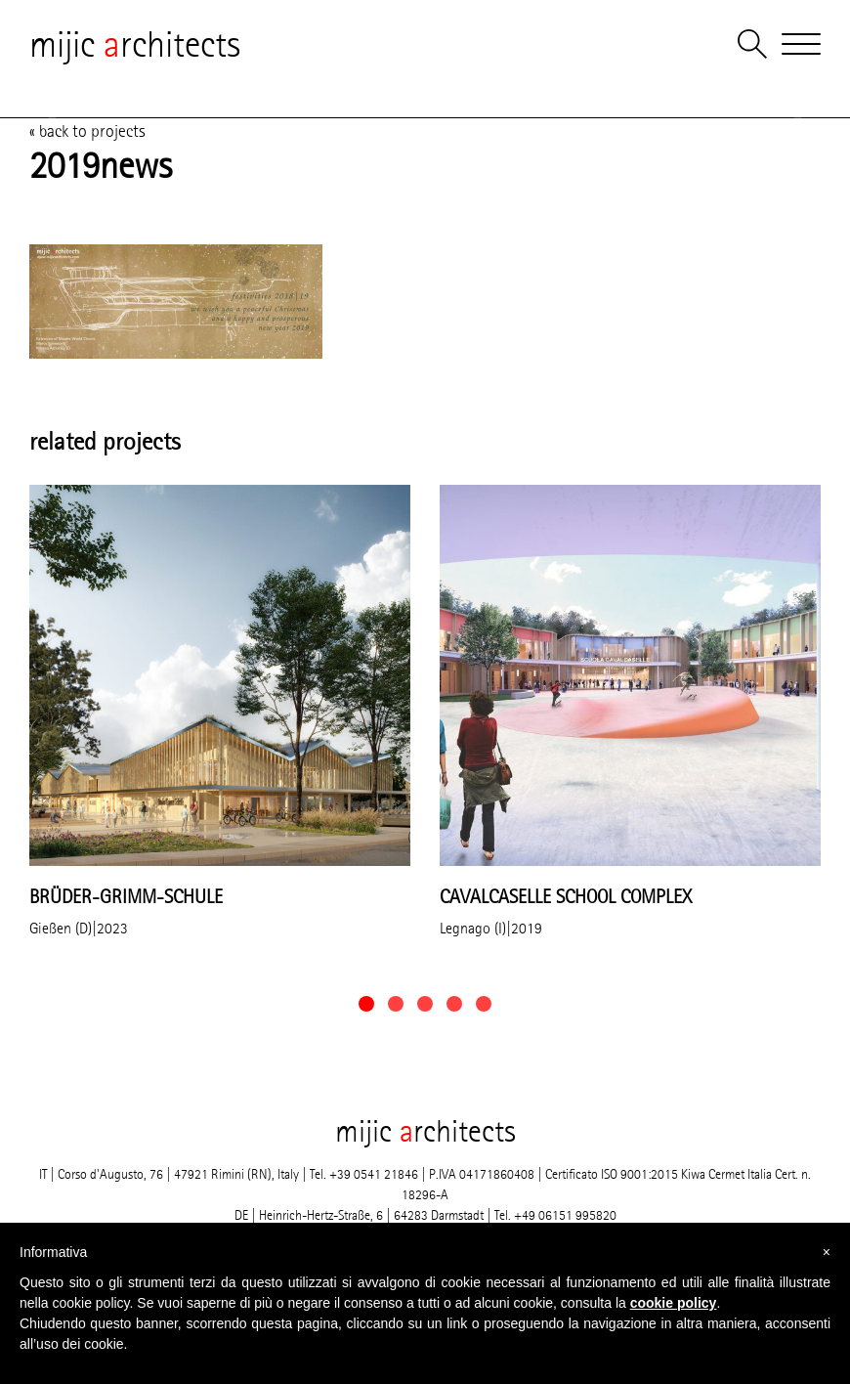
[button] (366, 1003)
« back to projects (87, 131)
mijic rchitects (134, 44)
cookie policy (673, 1303)
